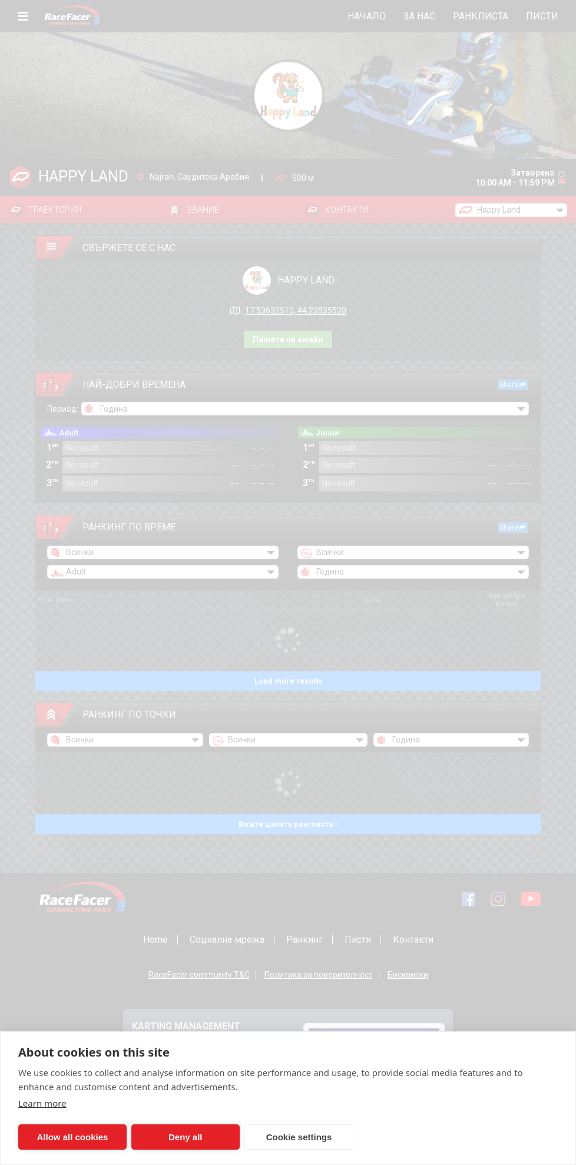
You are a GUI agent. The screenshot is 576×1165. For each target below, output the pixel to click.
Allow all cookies (71, 1137)
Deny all (183, 1137)
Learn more (42, 1103)
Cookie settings (294, 1137)
